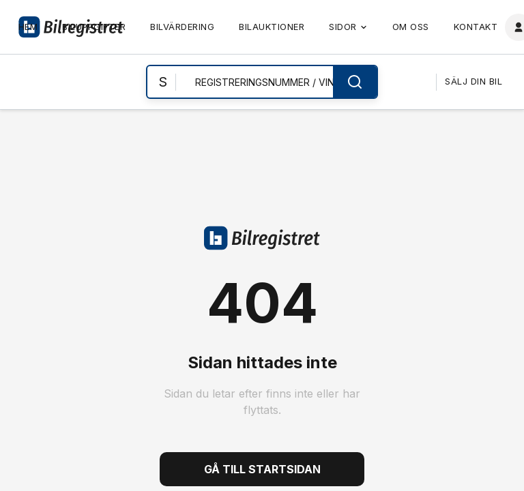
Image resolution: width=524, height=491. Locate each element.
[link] (28, 27)
